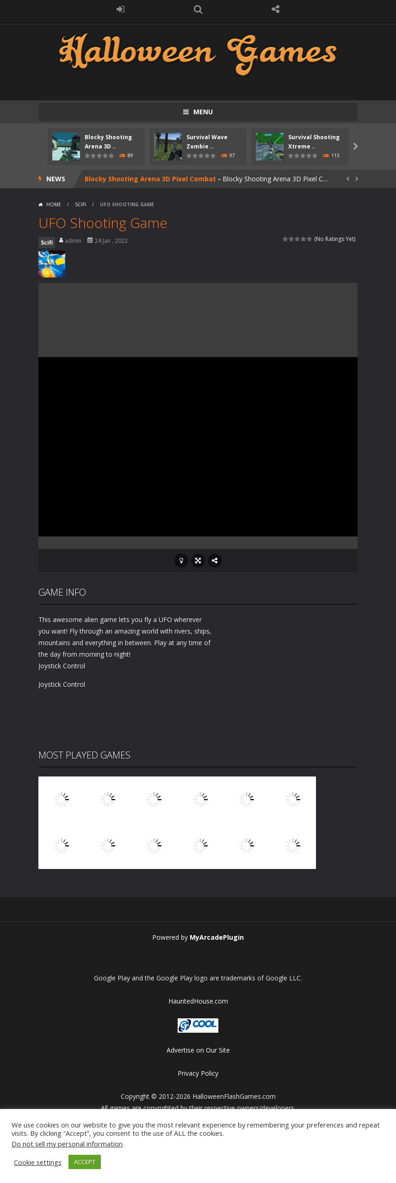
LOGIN (120, 9)
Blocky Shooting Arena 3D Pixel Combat (150, 178)
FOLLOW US (275, 9)
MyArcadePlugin (217, 937)
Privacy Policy (198, 1073)
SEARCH (198, 9)
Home (53, 204)
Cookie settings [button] (38, 1162)
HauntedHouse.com (198, 1001)
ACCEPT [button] (84, 1162)
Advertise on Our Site (198, 1050)
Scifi (80, 204)
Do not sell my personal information (67, 1143)
